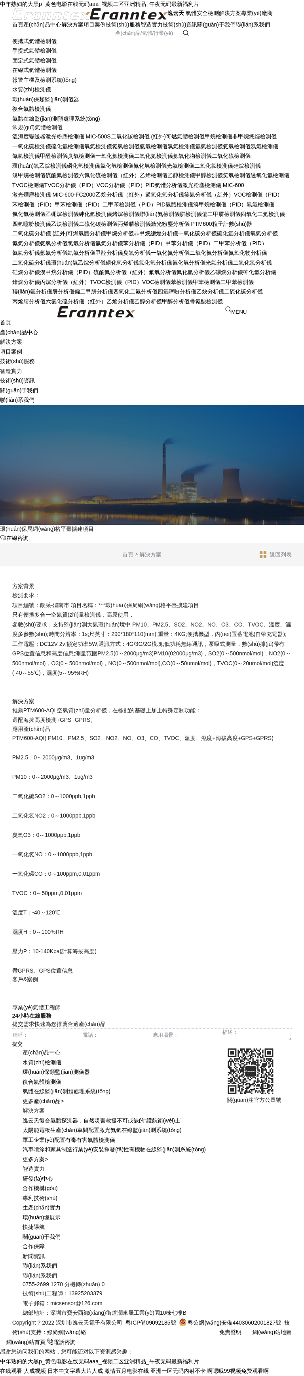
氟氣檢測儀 (260, 204)
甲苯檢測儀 (206, 282)
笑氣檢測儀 (237, 175)
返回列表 (276, 554)
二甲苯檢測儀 (237, 282)
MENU (239, 312)
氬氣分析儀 (54, 253)
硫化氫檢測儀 (67, 146)
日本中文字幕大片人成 (75, 1371)
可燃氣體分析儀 (86, 233)
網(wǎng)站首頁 (23, 1342)
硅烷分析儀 (26, 272)
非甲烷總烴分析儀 (156, 233)
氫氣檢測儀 (209, 146)
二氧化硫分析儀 (31, 262)
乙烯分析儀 (120, 301)
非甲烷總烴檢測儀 (254, 136)
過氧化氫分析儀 (164, 194)
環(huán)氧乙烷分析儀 (78, 262)
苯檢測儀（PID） (33, 204)
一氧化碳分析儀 (197, 233)
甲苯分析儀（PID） (189, 243)
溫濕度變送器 (29, 136)
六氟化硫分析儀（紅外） (76, 301)
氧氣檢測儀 (98, 146)
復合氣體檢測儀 (31, 109)
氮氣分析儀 (26, 243)
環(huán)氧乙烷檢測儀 (39, 166)
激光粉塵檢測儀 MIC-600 (213, 185)
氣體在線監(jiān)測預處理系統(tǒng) (56, 118)
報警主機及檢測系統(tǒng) (44, 80)
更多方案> (35, 1159)
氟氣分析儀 (163, 272)
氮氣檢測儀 (126, 146)
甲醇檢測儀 (209, 175)
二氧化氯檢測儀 (213, 166)
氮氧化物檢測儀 (192, 156)
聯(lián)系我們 (253, 24)
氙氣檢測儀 (26, 156)
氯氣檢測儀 (181, 146)
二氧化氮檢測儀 (153, 156)
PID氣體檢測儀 (174, 204)
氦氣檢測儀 (237, 146)
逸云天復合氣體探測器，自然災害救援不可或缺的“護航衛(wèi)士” (102, 1120)
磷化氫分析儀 (122, 262)
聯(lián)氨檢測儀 (160, 214)
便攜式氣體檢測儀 (34, 41)
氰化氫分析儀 (188, 262)
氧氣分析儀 (264, 233)
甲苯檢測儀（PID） (79, 204)
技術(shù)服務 (123, 24)
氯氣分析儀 (81, 243)
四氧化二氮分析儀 (135, 291)
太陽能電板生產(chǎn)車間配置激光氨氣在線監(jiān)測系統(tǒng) (102, 1130)
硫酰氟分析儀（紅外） (121, 272)
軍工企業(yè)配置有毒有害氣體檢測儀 (69, 1140)
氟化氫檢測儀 (29, 214)
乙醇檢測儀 (181, 175)
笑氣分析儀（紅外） (209, 194)
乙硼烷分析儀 (226, 272)
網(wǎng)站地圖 (272, 1332)
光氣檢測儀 (180, 166)
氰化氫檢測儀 (150, 166)
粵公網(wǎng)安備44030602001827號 (230, 1322)
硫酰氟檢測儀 (62, 175)
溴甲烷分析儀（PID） (66, 272)
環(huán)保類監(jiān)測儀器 (46, 99)
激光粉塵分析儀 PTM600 (181, 224)
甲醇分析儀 (176, 301)
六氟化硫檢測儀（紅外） (109, 175)
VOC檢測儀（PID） (258, 194)
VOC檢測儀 (156, 282)
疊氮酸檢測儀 (206, 301)
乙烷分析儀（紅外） (120, 194)
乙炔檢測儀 (65, 224)
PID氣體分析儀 (164, 185)
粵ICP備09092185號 (150, 1322)
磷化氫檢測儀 (83, 166)
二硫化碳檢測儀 (98, 224)
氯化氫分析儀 (155, 262)
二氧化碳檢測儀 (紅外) (138, 136)
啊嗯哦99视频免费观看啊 (238, 1371)
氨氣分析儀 (54, 243)
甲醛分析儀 (109, 253)
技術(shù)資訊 (180, 24)
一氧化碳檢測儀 (31, 146)
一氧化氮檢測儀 (114, 156)
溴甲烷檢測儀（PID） (220, 204)
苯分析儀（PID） (144, 243)
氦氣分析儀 (26, 253)
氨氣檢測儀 (153, 146)
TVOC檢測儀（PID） (116, 282)
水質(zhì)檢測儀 (31, 89)
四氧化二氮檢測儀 (263, 214)
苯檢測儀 (182, 282)
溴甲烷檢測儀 (29, 175)
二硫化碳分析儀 (243, 291)
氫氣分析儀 (109, 243)
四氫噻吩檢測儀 (31, 224)
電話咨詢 (61, 1342)
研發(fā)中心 (38, 1178)
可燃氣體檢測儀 (185, 136)
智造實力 (152, 24)
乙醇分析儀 (148, 301)
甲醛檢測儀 (54, 156)
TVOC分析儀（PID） (70, 185)
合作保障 (34, 1246)
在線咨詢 (14, 538)
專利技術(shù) (40, 1198)
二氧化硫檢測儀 (231, 156)
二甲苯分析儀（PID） (240, 243)
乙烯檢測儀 (153, 175)
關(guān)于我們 (216, 24)
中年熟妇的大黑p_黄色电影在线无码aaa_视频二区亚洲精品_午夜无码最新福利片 (99, 4)
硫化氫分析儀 (233, 233)
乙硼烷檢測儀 (62, 214)
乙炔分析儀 (210, 291)
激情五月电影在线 (126, 1371)
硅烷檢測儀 (247, 166)
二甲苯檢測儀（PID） (129, 204)
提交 (17, 1044)
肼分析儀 (63, 291)
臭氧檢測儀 (81, 156)
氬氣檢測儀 (264, 146)
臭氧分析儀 (137, 253)
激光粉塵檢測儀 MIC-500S (78, 136)
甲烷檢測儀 (218, 136)
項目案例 (95, 24)
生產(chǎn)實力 (42, 1207)
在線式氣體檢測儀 (34, 70)
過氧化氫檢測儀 (270, 175)
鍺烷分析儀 (26, 282)
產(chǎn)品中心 (42, 24)
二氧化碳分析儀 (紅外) (39, 233)
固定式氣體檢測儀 (34, 60)
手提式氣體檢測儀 (34, 50)
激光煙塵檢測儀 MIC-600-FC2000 (53, 194)
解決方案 (72, 24)
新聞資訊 (34, 1256)
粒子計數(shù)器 (232, 224)
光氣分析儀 (219, 262)
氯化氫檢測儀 (116, 166)
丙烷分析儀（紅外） (65, 282)
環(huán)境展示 (42, 1217)
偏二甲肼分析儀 (93, 291)
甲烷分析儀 (120, 233)
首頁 (17, 24)
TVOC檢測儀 (28, 185)
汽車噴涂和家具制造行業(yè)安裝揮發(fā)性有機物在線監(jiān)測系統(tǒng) (114, 1149)
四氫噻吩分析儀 (177, 291)
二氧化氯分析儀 (252, 262)
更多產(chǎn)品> (43, 1101)
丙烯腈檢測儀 (134, 224)
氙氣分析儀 (81, 253)
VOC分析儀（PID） (121, 185)
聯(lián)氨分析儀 (32, 291)
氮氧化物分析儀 (247, 253)
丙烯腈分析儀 (29, 301)
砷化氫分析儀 (259, 272)
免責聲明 (230, 1332)
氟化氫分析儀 (193, 272)
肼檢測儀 (191, 214)
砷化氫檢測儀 (95, 214)
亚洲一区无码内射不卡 (178, 1371)
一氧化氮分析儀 (170, 253)
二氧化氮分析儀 (209, 253)
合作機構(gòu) (40, 1188)
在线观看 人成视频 (23, 1371)
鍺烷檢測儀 (126, 214)
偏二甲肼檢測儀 (221, 214)
